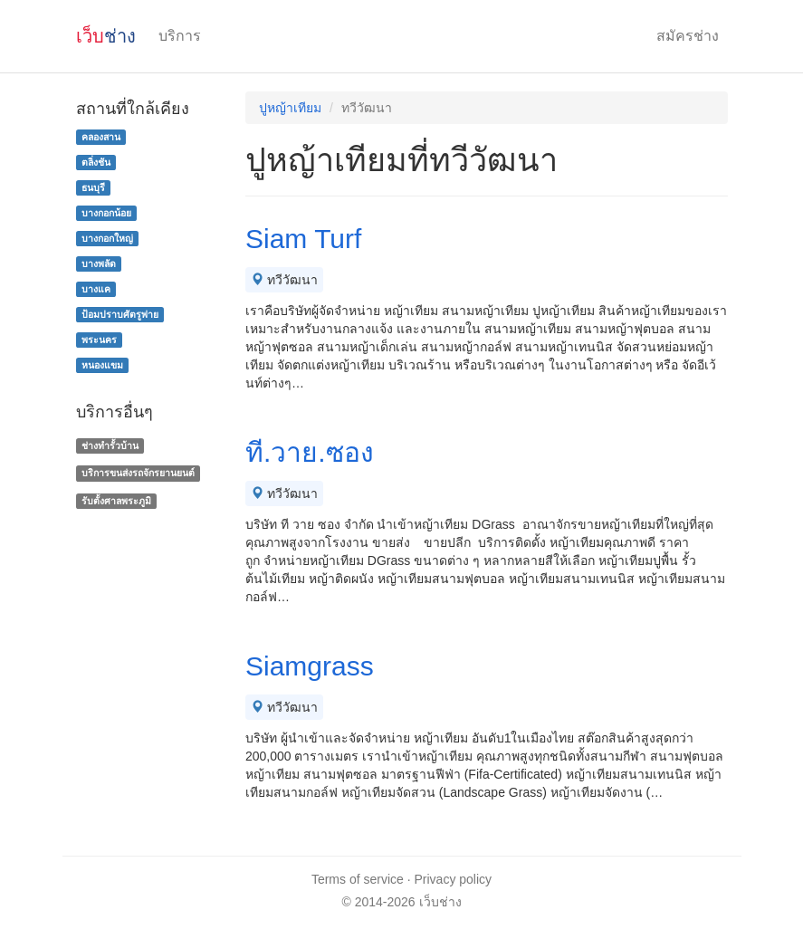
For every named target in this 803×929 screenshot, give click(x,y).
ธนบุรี (93, 187)
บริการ (179, 35)
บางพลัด (98, 263)
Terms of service (357, 879)
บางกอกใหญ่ (107, 238)
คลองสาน (100, 136)
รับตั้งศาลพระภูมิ (116, 500)
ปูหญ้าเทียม (290, 108)
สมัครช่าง (687, 35)
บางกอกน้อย (106, 212)
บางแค (95, 288)
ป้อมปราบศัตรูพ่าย (119, 314)
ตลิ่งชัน (95, 162)
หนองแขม (102, 364)
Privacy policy (453, 879)
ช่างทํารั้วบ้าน (110, 445)
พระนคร (99, 339)
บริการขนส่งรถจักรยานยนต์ (138, 472)
